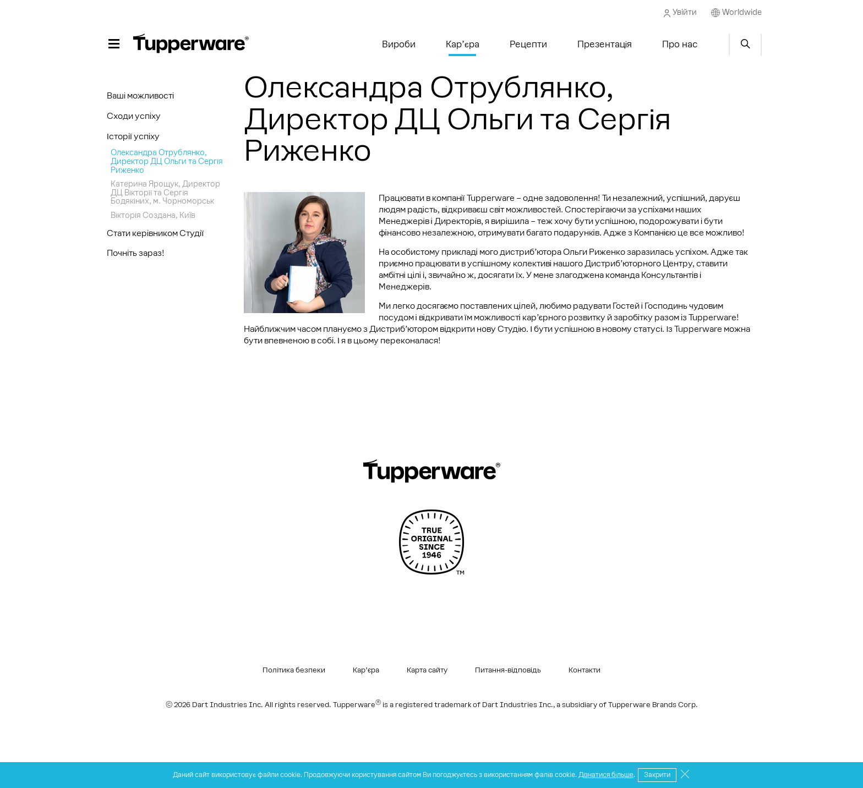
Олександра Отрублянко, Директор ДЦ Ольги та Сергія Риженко (167, 161)
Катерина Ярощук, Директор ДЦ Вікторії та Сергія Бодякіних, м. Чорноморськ (165, 192)
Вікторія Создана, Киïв (153, 215)
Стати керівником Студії (155, 233)
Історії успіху (133, 136)
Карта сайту (427, 670)
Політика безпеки (294, 670)
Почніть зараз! (136, 253)
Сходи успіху (134, 116)
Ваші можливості (140, 95)
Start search (745, 45)
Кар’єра (366, 670)
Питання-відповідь (507, 670)
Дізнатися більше (605, 775)
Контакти (584, 670)
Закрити (657, 775)
